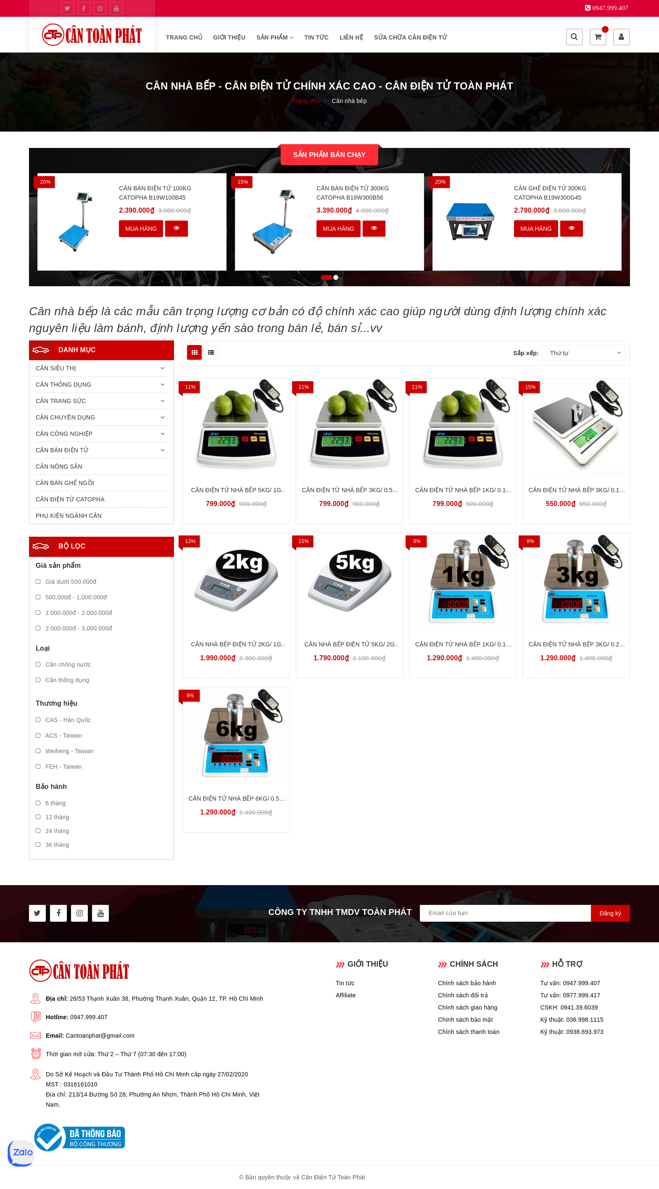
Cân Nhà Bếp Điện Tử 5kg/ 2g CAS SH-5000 (349, 645)
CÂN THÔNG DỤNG (63, 384)
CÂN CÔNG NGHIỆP (64, 433)
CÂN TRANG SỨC (61, 401)
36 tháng (52, 844)
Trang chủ (184, 37)
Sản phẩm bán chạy (329, 154)
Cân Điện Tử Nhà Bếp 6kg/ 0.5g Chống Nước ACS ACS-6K (236, 799)
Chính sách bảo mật (465, 1019)
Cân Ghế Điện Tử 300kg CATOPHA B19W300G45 (550, 193)
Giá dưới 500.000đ (66, 581)
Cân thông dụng (63, 680)
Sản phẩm (274, 37)
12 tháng (52, 817)
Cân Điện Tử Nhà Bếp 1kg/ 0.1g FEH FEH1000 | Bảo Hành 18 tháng (463, 491)
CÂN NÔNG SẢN (59, 466)
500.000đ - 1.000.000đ (71, 597)
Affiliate (346, 995)
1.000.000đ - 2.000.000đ (74, 612)
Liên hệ (351, 37)
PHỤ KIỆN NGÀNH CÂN (69, 515)
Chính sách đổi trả (463, 995)
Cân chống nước (63, 664)
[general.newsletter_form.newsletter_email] (525, 913)
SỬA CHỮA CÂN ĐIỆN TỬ (410, 37)
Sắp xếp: (526, 353)
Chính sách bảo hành (467, 983)
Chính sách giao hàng (467, 1007)
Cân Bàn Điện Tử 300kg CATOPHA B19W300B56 (352, 193)
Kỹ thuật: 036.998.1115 (572, 1019)
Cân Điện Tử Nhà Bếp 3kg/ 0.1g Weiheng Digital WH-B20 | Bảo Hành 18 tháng (576, 491)
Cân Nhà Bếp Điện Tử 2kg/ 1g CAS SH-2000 (236, 645)
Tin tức (316, 37)
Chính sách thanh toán (468, 1031)
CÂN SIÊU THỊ (56, 368)
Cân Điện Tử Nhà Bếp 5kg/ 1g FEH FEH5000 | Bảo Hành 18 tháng (236, 491)
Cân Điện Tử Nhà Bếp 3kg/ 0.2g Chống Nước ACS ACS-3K (576, 645)
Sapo (412, 1177)
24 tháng (52, 831)
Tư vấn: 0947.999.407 (570, 983)
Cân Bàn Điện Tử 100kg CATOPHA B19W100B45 (155, 193)
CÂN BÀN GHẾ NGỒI (65, 483)
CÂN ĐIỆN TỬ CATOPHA (70, 499)
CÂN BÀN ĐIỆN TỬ (62, 450)
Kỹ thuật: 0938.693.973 (572, 1031)
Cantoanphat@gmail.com (100, 1035)
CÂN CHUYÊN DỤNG (65, 417)
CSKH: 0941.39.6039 (569, 1007)
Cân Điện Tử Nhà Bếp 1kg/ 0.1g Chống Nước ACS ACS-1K (463, 645)
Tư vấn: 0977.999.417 (570, 995)
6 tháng (51, 803)
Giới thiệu (229, 37)
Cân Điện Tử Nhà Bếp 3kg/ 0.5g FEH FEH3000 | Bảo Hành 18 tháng (349, 491)
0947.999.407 (89, 1017)
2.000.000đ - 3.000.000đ (74, 628)
